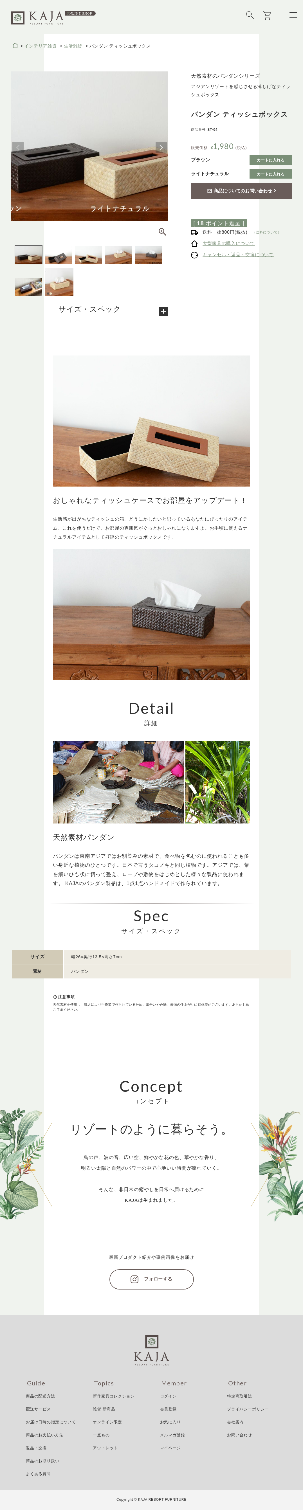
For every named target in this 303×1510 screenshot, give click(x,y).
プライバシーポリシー (248, 1409)
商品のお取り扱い (42, 1461)
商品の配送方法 (40, 1396)
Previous (18, 147)
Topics (104, 1383)
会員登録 (168, 1409)
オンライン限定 (107, 1422)
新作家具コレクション (114, 1396)
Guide (36, 1383)
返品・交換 (36, 1448)
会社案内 (235, 1422)
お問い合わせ (239, 1435)
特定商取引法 (239, 1396)
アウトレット (105, 1448)
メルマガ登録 (172, 1435)
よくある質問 (38, 1473)
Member (174, 1383)
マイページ (170, 1448)
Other (237, 1383)
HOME (15, 45)
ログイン (168, 1396)
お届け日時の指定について (51, 1422)
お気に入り (170, 1422)
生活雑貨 (73, 46)
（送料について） (266, 232)
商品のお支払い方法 (45, 1435)
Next (161, 147)
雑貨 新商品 (104, 1409)
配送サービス (38, 1409)
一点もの (101, 1435)
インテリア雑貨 (40, 46)
